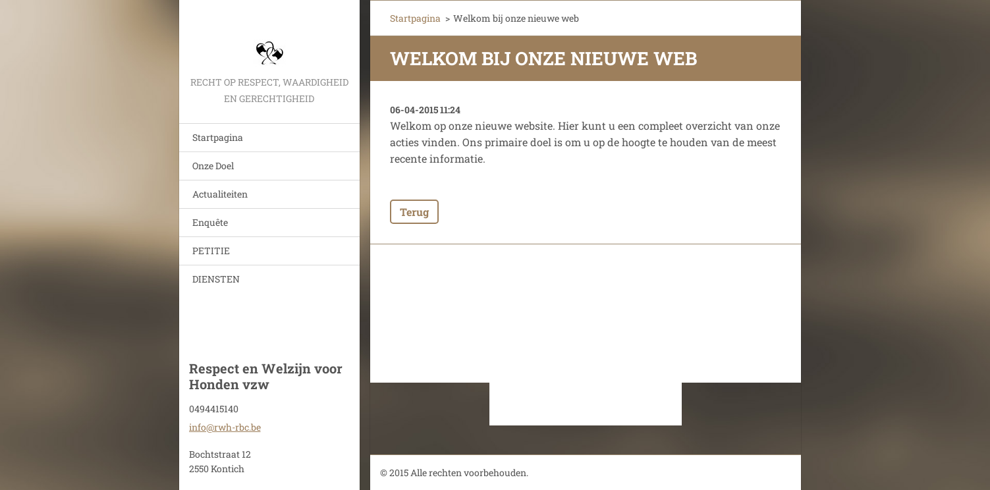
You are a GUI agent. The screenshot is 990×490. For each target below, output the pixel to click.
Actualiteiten (220, 194)
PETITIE (211, 250)
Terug (414, 212)
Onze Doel (213, 165)
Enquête (210, 222)
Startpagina (217, 137)
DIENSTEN (216, 279)
